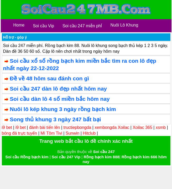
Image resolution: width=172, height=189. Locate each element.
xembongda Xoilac (112, 127)
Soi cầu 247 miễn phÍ (82, 26)
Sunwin (72, 133)
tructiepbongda (77, 127)
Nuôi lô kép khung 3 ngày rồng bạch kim (63, 109)
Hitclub (89, 133)
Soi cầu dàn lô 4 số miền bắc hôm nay (60, 99)
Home (19, 25)
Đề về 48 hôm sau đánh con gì (49, 78)
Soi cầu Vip (43, 26)
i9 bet (7, 127)
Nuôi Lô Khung (124, 25)
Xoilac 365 (142, 127)
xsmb (161, 127)
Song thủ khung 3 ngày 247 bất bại (55, 119)
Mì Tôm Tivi (51, 133)
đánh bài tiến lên (44, 127)
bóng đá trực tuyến (19, 133)
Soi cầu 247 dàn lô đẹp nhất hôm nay (58, 89)
